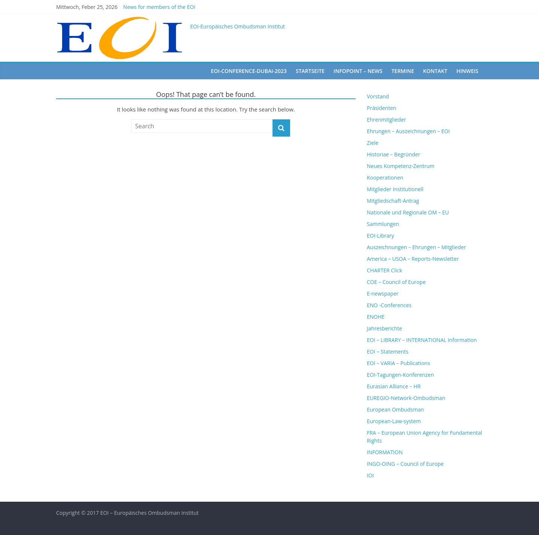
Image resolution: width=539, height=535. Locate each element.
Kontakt (435, 70)
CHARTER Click (384, 270)
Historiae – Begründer (393, 154)
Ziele (372, 142)
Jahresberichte (384, 328)
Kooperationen (385, 177)
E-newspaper (383, 293)
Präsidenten (381, 107)
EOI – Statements (387, 351)
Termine (403, 70)
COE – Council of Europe (396, 281)
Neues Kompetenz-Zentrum (401, 165)
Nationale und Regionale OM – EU (408, 212)
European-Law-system (394, 421)
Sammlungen (383, 223)
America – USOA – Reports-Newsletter (413, 258)
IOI (370, 475)
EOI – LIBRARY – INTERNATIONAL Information (422, 339)
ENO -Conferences (389, 305)
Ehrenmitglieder (386, 119)
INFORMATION (385, 452)
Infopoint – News (358, 70)
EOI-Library (380, 235)
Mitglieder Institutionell (395, 189)
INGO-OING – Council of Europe (405, 463)
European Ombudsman (395, 409)
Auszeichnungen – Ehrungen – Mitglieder (416, 247)
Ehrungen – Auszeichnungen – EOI (408, 131)
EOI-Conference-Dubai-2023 (249, 70)
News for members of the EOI (159, 6)
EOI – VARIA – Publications (398, 363)
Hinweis (467, 70)
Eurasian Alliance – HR (394, 386)
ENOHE (375, 316)
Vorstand (378, 96)
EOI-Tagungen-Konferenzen (400, 374)
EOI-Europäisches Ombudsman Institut (237, 26)
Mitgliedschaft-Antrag (393, 200)
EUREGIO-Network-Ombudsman (406, 397)
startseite (310, 70)
